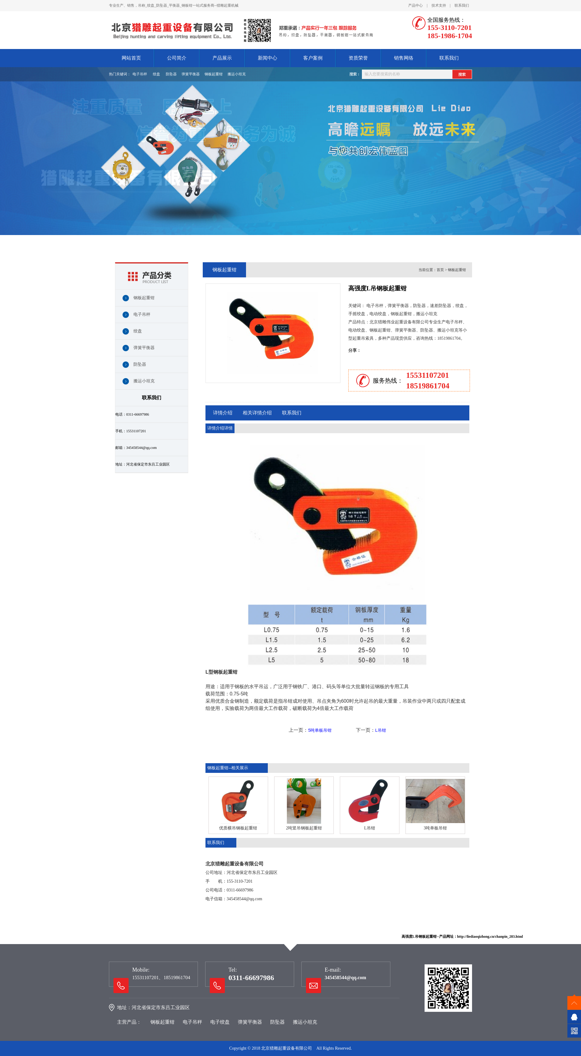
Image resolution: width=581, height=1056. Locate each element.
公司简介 (176, 57)
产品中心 (415, 5)
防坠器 (171, 74)
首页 (440, 270)
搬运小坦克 (237, 74)
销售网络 (403, 57)
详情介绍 (222, 412)
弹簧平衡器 (191, 74)
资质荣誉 (358, 57)
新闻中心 (267, 57)
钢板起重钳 (214, 74)
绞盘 (156, 74)
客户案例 (313, 57)
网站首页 (131, 57)
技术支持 (439, 5)
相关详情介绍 (257, 412)
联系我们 (462, 5)
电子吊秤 (140, 74)
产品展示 (222, 57)
